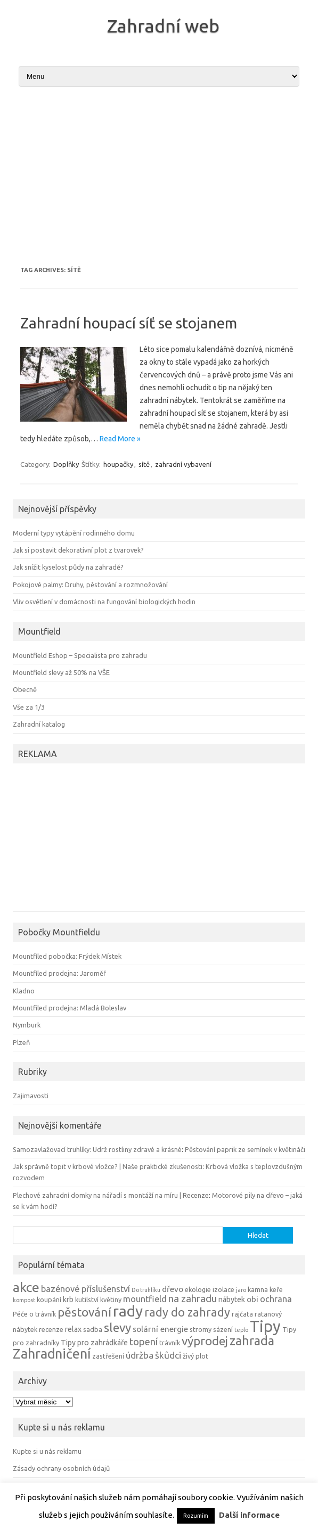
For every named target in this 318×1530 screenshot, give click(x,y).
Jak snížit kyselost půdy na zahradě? (68, 567)
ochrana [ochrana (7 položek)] (276, 1299)
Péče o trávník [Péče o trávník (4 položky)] (34, 1314)
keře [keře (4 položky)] (276, 1289)
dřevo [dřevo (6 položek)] (172, 1289)
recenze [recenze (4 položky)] (51, 1329)
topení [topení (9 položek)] (143, 1341)
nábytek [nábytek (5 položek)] (231, 1299)
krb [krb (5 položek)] (68, 1299)
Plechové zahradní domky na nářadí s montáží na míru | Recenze (111, 1195)
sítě (144, 464)
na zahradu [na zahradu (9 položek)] (192, 1298)
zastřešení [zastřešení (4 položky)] (108, 1356)
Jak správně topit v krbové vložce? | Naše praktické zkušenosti (107, 1166)
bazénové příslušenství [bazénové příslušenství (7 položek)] (85, 1289)
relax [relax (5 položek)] (73, 1329)
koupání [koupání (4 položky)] (49, 1299)
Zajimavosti (30, 1095)
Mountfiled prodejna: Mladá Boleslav (69, 1007)
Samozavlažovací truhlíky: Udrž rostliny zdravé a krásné (97, 1149)
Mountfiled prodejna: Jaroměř (59, 973)
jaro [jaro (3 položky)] (241, 1290)
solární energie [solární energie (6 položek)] (160, 1329)
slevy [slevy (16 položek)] (117, 1327)
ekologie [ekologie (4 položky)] (198, 1289)
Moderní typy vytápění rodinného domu (74, 533)
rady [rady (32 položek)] (128, 1311)
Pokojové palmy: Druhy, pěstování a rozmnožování (90, 584)
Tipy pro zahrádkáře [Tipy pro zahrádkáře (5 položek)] (94, 1342)
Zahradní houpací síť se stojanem (128, 323)
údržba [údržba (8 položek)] (139, 1355)
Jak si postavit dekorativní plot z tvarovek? (78, 550)
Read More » (120, 438)
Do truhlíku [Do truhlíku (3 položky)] (146, 1290)
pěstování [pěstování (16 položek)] (84, 1312)
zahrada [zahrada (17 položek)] (252, 1340)
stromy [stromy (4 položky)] (200, 1329)
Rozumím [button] (195, 1515)
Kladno (24, 990)
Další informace (249, 1514)
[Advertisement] (159, 176)
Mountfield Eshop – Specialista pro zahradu (80, 655)
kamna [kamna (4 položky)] (258, 1289)
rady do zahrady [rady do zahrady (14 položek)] (187, 1312)
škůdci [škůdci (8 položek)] (168, 1355)
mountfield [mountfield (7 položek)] (145, 1299)
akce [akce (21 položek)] (26, 1287)
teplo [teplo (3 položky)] (241, 1330)
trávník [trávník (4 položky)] (169, 1342)
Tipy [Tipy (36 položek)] (265, 1326)
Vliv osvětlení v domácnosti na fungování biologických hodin (104, 601)
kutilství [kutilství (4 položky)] (87, 1299)
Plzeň (21, 1042)
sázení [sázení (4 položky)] (223, 1329)
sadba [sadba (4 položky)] (92, 1329)
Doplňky (66, 464)
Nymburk (26, 1025)
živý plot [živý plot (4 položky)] (195, 1356)
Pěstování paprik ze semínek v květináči (245, 1149)
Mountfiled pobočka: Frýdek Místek (67, 956)
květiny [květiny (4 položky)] (110, 1299)
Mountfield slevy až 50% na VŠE (61, 672)
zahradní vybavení (183, 464)
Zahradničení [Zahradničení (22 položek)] (52, 1353)
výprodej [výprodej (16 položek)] (205, 1340)
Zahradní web (163, 25)
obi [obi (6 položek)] (252, 1299)
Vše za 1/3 (29, 707)
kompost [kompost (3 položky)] (24, 1300)
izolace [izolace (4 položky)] (223, 1289)
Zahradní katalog (39, 724)
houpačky (118, 464)
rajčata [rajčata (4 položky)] (242, 1314)
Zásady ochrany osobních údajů (61, 1468)
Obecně (25, 689)
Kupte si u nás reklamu (47, 1451)
